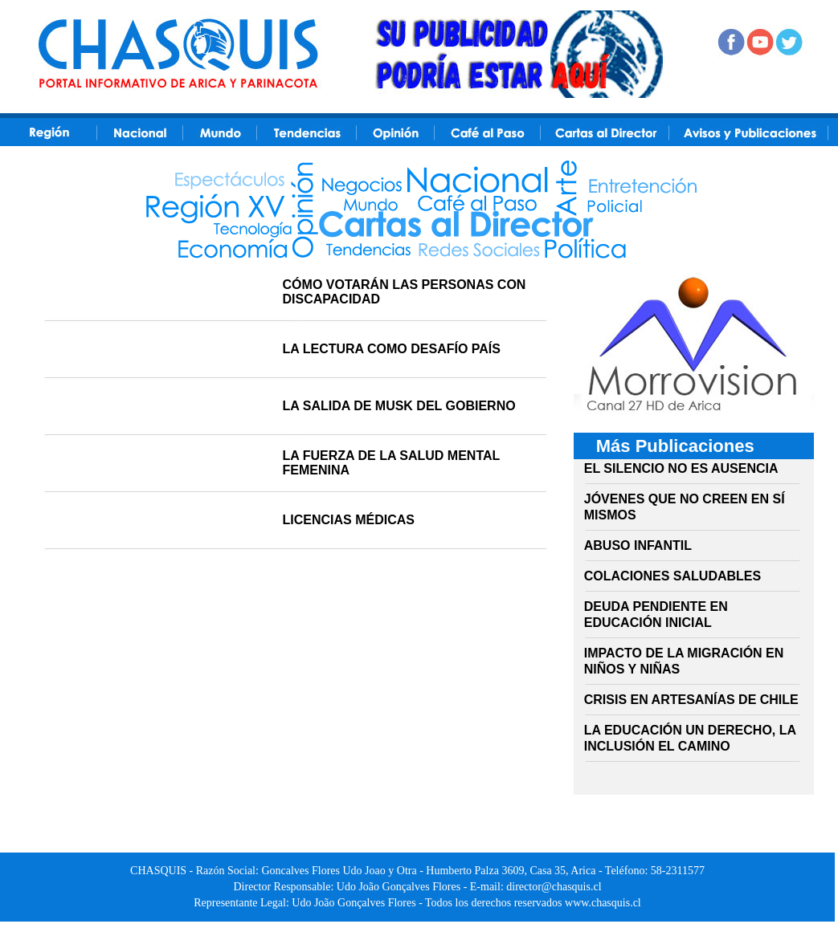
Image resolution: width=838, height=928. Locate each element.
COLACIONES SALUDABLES (672, 576)
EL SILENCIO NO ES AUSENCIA (681, 468)
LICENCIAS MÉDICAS (349, 520)
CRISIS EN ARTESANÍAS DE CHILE (691, 699)
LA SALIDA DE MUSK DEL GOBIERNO (399, 406)
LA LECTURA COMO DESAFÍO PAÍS (392, 349)
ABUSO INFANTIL (638, 545)
